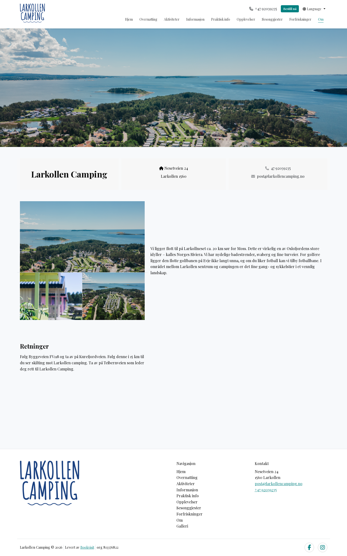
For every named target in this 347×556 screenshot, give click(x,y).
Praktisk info (220, 19)
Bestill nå (289, 9)
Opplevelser (246, 19)
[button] (314, 9)
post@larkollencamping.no (278, 483)
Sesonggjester (272, 19)
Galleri (182, 526)
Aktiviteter (172, 19)
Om (321, 19)
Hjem (129, 19)
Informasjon (195, 19)
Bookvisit (87, 547)
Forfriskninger (300, 19)
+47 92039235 (266, 489)
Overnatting (148, 19)
